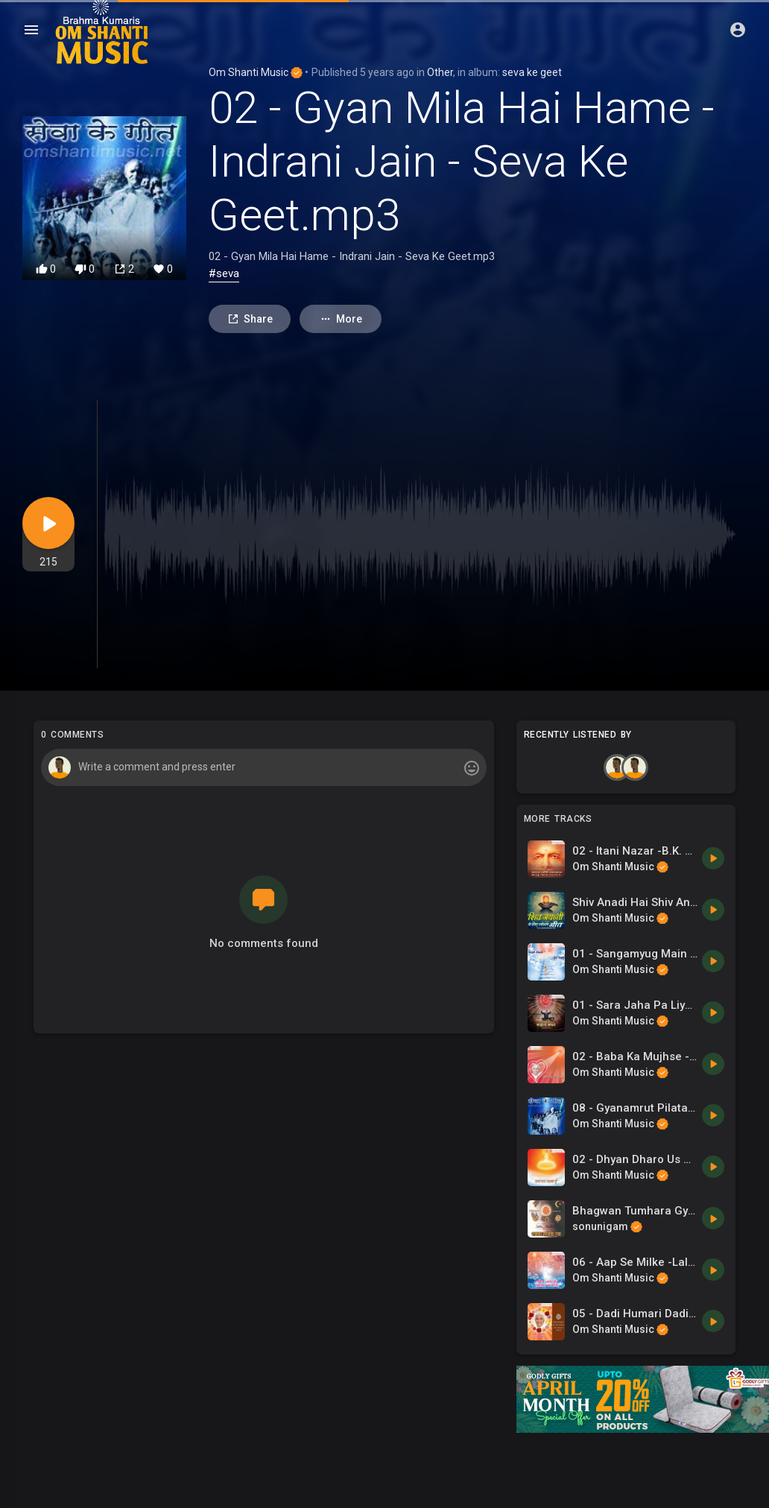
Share (250, 319)
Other (440, 72)
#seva (224, 273)
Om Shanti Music (256, 72)
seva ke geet (532, 72)
